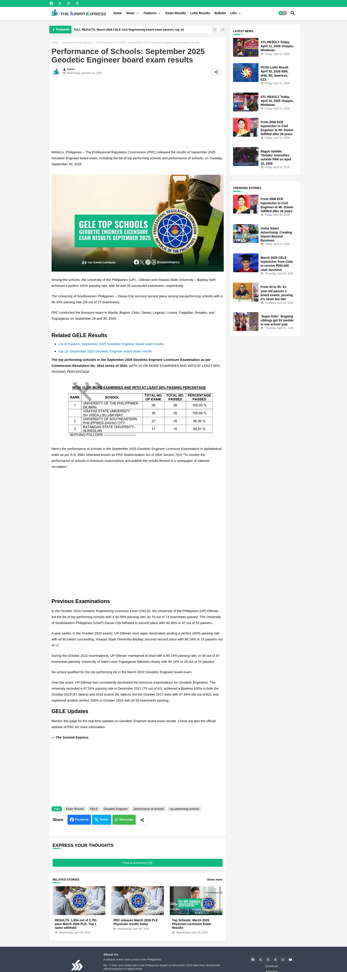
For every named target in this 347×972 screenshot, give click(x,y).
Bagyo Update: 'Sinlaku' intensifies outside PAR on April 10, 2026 (276, 157)
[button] (282, 13)
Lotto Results (200, 13)
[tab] (117, 13)
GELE (94, 809)
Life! (233, 13)
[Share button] (142, 820)
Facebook (82, 819)
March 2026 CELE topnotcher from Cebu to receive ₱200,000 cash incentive (277, 264)
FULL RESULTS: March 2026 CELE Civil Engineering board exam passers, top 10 (129, 29)
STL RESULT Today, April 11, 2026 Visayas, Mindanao (277, 46)
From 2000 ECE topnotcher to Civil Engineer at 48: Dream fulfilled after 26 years (277, 128)
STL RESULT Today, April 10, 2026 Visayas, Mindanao (277, 101)
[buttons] (51, 3)
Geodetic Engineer (116, 809)
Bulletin (220, 13)
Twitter (104, 819)
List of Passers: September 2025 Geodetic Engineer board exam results (111, 344)
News (130, 13)
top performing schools (77, 42)
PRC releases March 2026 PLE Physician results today (135, 922)
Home (117, 13)
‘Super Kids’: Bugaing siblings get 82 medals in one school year (277, 320)
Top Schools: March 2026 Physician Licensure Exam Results (191, 923)
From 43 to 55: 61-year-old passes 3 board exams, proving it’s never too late (277, 293)
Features (150, 13)
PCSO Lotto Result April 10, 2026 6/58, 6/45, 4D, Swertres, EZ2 (274, 73)
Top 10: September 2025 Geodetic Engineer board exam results (105, 351)
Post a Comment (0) (137, 863)
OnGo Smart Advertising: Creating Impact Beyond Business (276, 234)
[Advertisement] (138, 114)
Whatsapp (126, 819)
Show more (214, 879)
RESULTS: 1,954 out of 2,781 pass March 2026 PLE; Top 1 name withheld (76, 923)
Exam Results (176, 13)
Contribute (271, 966)
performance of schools (149, 809)
